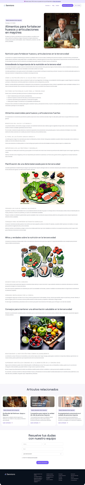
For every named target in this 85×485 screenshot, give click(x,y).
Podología (60, 480)
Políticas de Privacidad (32, 457)
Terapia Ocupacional (62, 475)
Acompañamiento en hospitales (49, 478)
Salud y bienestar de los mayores (13, 20)
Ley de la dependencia (74, 478)
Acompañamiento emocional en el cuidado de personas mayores (69, 414)
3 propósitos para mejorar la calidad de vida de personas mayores (42, 414)
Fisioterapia (61, 474)
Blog (53, 5)
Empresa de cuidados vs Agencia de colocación (38, 479)
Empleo (57, 5)
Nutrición (72, 477)
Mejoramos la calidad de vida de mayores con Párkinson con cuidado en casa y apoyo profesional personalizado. (14, 419)
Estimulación (73, 474)
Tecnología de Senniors (38, 476)
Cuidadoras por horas (50, 475)
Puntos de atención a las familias (38, 475)
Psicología (60, 477)
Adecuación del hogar (74, 475)
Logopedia (60, 478)
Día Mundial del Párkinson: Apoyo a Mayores (14, 414)
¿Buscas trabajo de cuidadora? (37, 481)
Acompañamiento (74, 480)
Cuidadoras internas (49, 474)
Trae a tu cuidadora (49, 479)
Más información (57, 1)
